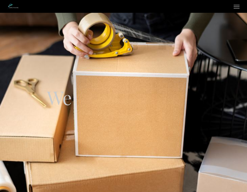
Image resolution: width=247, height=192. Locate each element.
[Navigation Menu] (237, 6)
